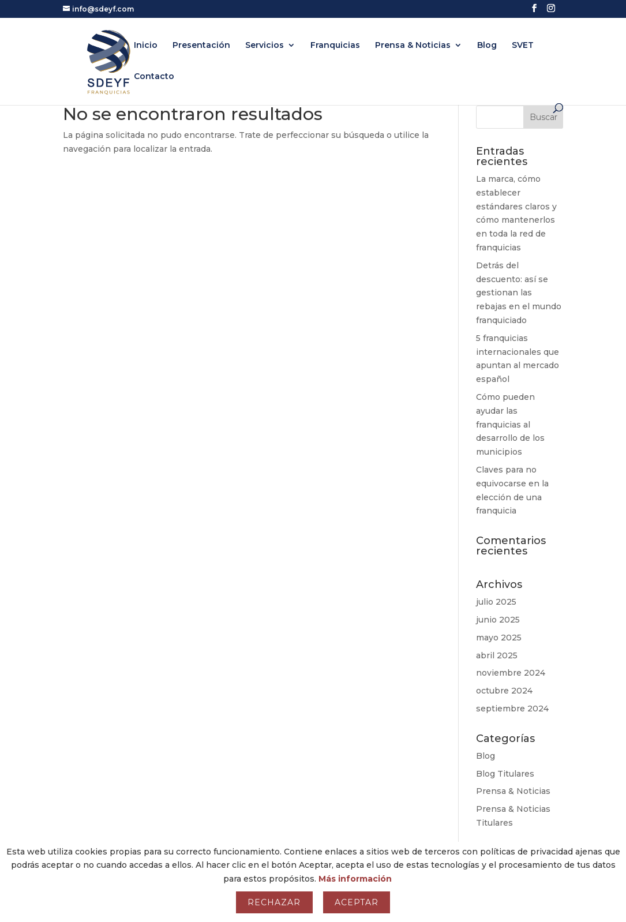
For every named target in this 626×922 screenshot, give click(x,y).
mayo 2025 (499, 637)
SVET (523, 45)
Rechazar (274, 902)
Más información (355, 879)
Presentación (201, 45)
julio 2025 (496, 602)
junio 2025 (498, 619)
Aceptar (356, 902)
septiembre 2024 (512, 708)
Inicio (146, 45)
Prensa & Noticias (413, 45)
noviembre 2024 (510, 673)
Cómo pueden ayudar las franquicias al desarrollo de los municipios (510, 424)
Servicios (264, 45)
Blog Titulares (505, 774)
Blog (487, 45)
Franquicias (335, 45)
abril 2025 (497, 655)
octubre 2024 (504, 690)
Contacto (154, 76)
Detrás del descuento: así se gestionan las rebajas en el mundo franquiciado (518, 292)
